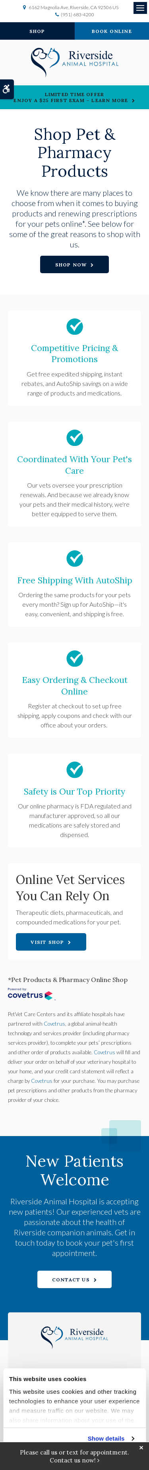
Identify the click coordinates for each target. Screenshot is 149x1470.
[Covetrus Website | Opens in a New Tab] (32, 995)
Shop (37, 31)
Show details (106, 1438)
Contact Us (71, 1280)
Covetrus (54, 1024)
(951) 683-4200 (77, 14)
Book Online (112, 31)
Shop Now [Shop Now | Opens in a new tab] (71, 265)
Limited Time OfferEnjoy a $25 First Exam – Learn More (71, 97)
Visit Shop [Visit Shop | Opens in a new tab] (47, 942)
